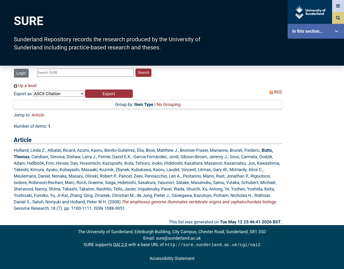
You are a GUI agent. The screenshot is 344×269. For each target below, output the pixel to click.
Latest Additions (317, 122)
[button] (109, 94)
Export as (23, 93)
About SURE (317, 76)
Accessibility (317, 182)
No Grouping (168, 104)
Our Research (317, 61)
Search (317, 107)
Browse (317, 92)
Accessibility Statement (172, 257)
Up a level (25, 85)
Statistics (317, 137)
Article (38, 114)
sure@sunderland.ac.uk (178, 238)
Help (317, 167)
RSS (275, 92)
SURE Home (317, 46)
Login (21, 73)
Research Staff (317, 152)
